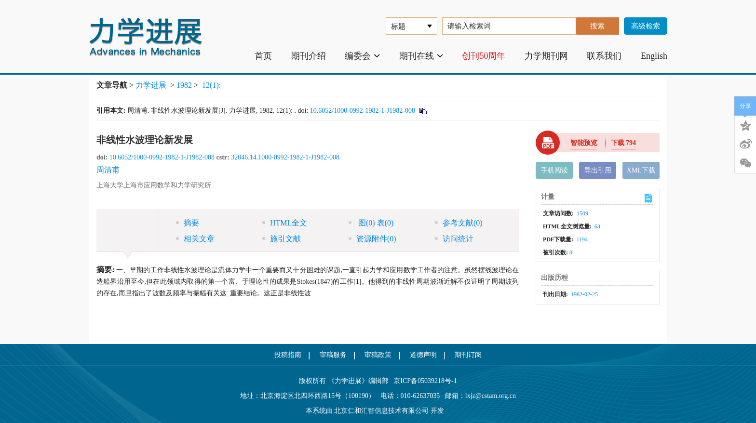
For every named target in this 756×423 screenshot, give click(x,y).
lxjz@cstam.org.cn (490, 395)
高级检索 (645, 26)
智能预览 (583, 142)
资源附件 (372, 239)
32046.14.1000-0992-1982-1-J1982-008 (285, 157)
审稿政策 (378, 354)
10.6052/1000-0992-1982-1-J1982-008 (362, 110)
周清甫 (108, 170)
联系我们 (604, 56)
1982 (184, 85)
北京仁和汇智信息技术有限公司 (381, 410)
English (654, 56)
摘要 (187, 223)
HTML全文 (284, 223)
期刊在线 (421, 56)
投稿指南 (287, 354)
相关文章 (195, 239)
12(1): (212, 85)
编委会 (362, 56)
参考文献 (459, 223)
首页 (263, 56)
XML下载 (641, 170)
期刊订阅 (468, 354)
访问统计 (454, 239)
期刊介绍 (308, 56)
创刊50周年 (483, 56)
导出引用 (597, 170)
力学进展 (150, 85)
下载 (623, 142)
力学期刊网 (546, 56)
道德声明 (423, 354)
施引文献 (281, 239)
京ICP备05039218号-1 (423, 380)
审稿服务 (333, 354)
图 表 (371, 223)
